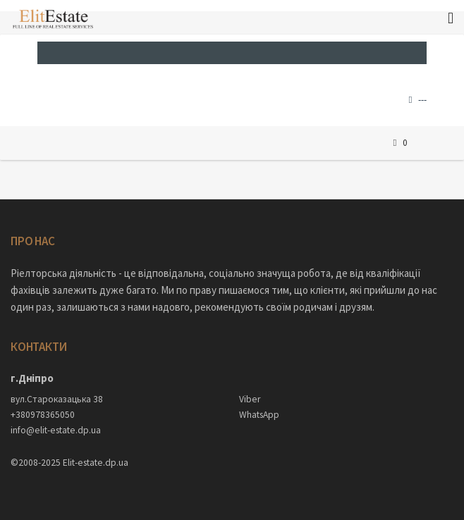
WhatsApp (259, 415)
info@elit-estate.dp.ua (56, 430)
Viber (249, 399)
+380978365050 (43, 415)
